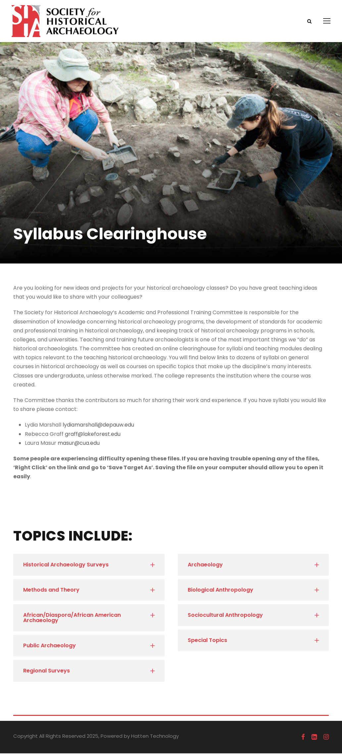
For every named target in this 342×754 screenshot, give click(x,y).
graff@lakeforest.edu (93, 434)
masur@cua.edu (79, 443)
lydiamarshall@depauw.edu (98, 425)
